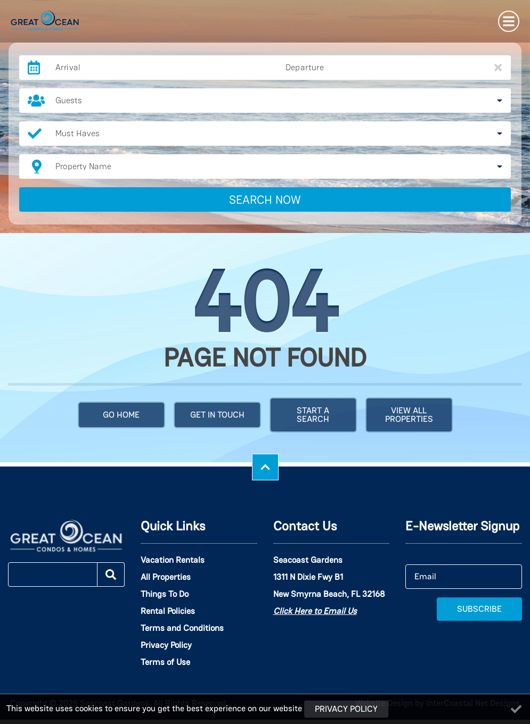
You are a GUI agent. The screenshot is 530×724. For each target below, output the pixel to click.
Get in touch (217, 414)
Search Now (265, 199)
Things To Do (165, 594)
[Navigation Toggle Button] (508, 21)
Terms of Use (165, 662)
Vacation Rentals (173, 560)
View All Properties (409, 415)
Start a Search (313, 415)
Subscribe (479, 608)
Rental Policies (168, 611)
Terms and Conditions (182, 628)
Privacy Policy (166, 645)
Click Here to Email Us (315, 611)
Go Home (121, 414)
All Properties (166, 577)
